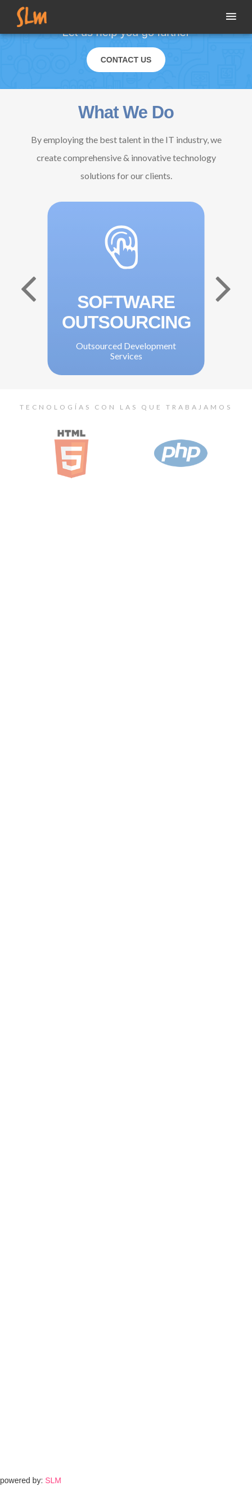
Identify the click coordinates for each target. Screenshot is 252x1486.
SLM (53, 1480)
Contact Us (126, 59)
